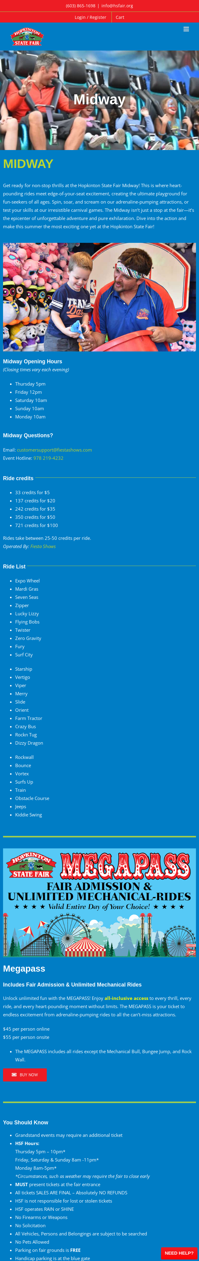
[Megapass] (99, 850)
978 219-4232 (48, 458)
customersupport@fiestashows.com (54, 450)
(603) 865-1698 (80, 6)
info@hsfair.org (117, 6)
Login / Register (90, 17)
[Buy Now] (25, 1074)
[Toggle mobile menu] (187, 29)
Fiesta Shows (43, 546)
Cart (120, 17)
